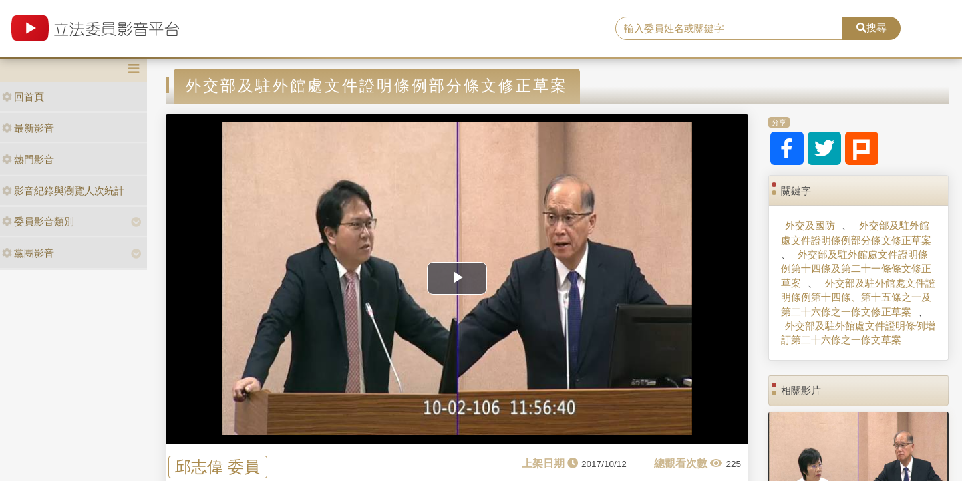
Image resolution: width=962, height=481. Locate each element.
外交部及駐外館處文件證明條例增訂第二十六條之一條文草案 (858, 332)
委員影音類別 (38, 221)
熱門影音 (28, 159)
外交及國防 (810, 225)
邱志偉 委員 (217, 467)
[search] (729, 29)
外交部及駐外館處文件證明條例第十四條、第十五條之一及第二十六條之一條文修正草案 (858, 297)
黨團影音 (28, 253)
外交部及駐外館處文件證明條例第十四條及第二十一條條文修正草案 (856, 269)
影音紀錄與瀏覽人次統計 (63, 190)
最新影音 (28, 128)
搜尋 (871, 27)
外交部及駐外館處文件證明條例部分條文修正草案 (856, 232)
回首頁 (23, 96)
